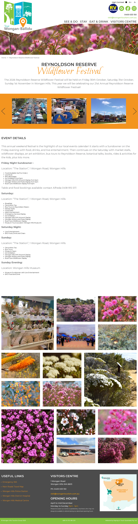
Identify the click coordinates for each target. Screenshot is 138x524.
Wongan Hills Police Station (15, 491)
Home (3, 58)
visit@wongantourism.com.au (122, 17)
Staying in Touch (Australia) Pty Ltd (125, 520)
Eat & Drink (98, 21)
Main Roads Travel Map (13, 487)
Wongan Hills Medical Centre (16, 500)
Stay (83, 21)
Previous (3, 111)
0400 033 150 (130, 15)
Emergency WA (10, 482)
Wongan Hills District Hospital (16, 496)
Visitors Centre (124, 21)
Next (135, 111)
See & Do (71, 21)
